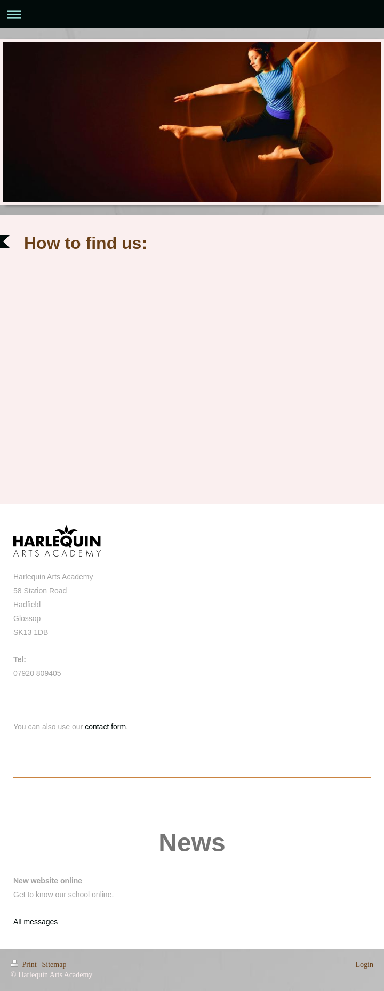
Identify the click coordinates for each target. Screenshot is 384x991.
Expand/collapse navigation (192, 14)
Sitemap (54, 965)
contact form (105, 726)
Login (364, 965)
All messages (35, 921)
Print (24, 965)
